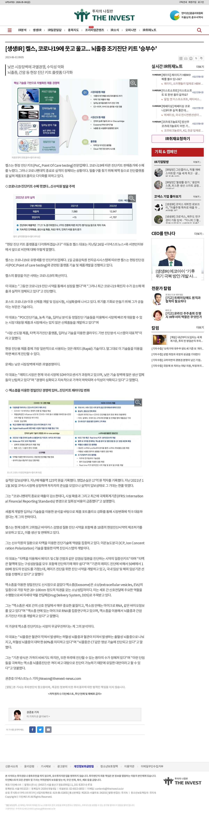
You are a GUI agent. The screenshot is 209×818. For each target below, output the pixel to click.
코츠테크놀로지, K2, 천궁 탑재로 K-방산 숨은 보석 (183, 130)
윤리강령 (29, 766)
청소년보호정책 (109, 766)
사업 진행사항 (198, 77)
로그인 (201, 2)
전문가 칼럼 (161, 288)
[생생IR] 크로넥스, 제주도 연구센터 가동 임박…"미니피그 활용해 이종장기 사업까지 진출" (182, 219)
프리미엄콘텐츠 (94, 30)
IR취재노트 (149, 30)
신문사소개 (11, 766)
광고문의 (62, 766)
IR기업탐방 (161, 162)
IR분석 (22, 30)
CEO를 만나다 (163, 233)
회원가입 (192, 2)
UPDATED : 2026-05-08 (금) (17, 2)
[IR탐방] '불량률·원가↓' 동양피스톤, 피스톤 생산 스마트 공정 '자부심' (182, 185)
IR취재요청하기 (177, 139)
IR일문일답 (54, 30)
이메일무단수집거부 (152, 766)
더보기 (200, 66)
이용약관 (129, 766)
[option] (178, 80)
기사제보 (46, 766)
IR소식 (115, 30)
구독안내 (183, 2)
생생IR (37, 30)
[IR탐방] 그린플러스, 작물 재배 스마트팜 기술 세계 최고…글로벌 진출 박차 (182, 172)
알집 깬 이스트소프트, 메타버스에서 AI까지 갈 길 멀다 (183, 99)
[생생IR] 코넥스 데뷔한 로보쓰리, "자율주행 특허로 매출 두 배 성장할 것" (183, 207)
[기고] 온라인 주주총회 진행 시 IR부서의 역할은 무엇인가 (183, 315)
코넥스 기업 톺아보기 (167, 197)
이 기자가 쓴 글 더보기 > (38, 716)
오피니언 (130, 30)
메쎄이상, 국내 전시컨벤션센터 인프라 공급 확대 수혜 (183, 115)
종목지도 (73, 30)
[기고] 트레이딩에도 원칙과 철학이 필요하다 (183, 299)
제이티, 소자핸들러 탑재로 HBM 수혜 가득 (183, 83)
